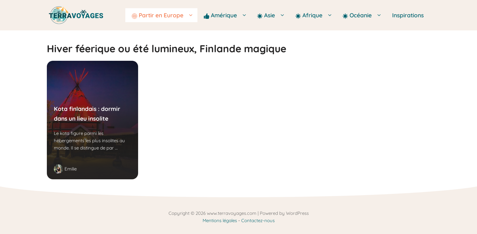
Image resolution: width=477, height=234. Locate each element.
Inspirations (408, 15)
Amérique (227, 15)
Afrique (315, 15)
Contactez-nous (258, 220)
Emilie (70, 169)
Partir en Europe (164, 15)
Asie (273, 15)
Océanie (364, 15)
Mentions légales (220, 220)
